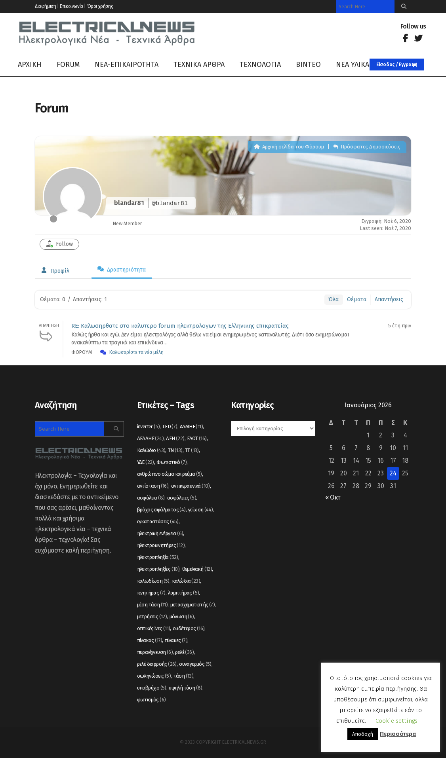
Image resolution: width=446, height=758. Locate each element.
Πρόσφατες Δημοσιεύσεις (366, 147)
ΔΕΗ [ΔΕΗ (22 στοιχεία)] (175, 438)
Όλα (333, 299)
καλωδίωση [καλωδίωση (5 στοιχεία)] (153, 581)
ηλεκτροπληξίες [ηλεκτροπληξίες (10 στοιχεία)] (158, 569)
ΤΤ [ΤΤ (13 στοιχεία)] (192, 450)
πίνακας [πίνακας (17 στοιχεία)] (149, 640)
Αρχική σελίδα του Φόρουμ (289, 147)
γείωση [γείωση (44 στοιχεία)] (200, 510)
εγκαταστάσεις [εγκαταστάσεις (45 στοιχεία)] (158, 521)
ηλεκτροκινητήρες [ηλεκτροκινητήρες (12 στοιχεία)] (161, 545)
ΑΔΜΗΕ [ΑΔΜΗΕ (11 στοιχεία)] (191, 426)
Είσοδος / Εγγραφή (396, 64)
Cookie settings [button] (396, 720)
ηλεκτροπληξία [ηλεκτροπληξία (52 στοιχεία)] (157, 557)
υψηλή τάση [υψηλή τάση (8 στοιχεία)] (185, 688)
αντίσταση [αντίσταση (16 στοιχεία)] (153, 486)
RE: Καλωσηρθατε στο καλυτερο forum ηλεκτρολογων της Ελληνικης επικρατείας (180, 325)
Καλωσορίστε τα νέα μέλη (136, 352)
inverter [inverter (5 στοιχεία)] (148, 426)
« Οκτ (333, 497)
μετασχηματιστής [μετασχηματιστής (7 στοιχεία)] (192, 605)
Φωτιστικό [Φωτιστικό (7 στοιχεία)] (171, 462)
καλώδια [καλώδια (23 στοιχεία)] (186, 581)
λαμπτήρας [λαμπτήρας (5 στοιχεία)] (183, 593)
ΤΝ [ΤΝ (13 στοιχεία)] (175, 450)
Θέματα (356, 299)
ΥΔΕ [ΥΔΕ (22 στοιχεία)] (145, 462)
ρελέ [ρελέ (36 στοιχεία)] (184, 652)
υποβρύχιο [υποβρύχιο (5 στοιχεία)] (151, 688)
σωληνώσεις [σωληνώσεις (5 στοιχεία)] (154, 676)
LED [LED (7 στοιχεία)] (169, 426)
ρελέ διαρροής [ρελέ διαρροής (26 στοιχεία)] (157, 664)
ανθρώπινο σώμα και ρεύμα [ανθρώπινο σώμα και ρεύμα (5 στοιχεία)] (169, 474)
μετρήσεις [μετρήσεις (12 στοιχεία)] (152, 616)
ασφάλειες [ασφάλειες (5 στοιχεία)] (181, 498)
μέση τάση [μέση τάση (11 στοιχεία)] (152, 605)
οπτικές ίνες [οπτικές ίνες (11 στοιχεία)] (153, 628)
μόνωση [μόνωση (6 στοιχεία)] (182, 616)
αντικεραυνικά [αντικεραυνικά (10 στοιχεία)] (190, 486)
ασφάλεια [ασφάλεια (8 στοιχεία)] (151, 498)
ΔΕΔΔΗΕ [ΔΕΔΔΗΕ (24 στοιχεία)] (150, 438)
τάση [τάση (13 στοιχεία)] (183, 676)
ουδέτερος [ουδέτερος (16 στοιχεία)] (189, 628)
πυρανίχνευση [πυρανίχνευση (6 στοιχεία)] (155, 652)
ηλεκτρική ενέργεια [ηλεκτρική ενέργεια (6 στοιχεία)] (160, 533)
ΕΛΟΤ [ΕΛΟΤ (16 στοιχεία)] (197, 438)
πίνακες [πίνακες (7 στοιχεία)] (176, 640)
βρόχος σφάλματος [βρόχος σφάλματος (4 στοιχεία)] (161, 510)
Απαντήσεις (389, 299)
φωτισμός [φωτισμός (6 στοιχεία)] (151, 700)
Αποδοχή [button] (362, 734)
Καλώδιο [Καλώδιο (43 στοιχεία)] (151, 450)
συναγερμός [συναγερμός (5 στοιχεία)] (195, 664)
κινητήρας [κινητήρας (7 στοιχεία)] (151, 593)
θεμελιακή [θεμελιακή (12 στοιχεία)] (197, 569)
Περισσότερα (398, 733)
